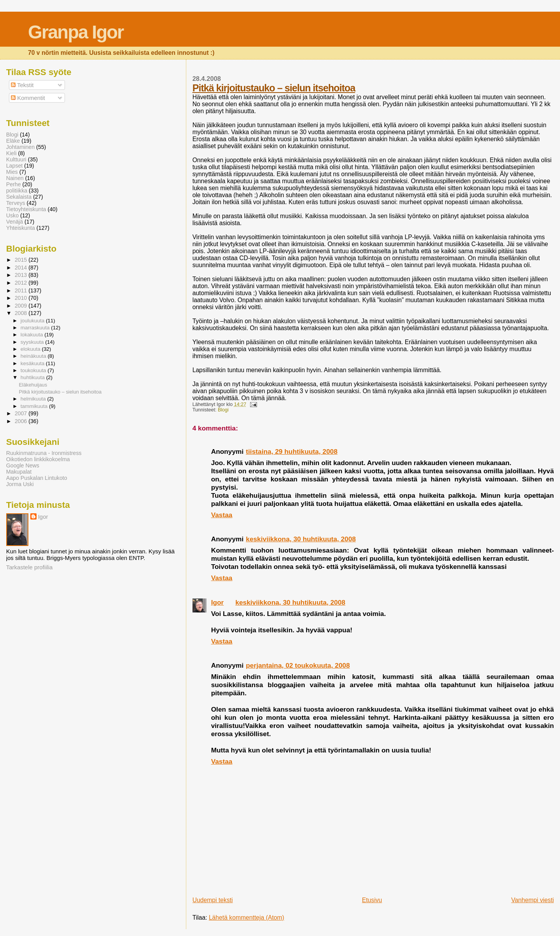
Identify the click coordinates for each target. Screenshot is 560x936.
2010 (22, 298)
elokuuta (31, 349)
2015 (22, 260)
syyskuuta (33, 342)
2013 (22, 275)
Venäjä (14, 222)
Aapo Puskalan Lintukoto (36, 478)
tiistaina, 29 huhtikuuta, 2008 (292, 451)
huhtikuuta (33, 377)
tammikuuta (35, 406)
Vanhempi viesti (532, 900)
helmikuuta (34, 399)
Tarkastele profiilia (29, 567)
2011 (22, 290)
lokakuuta (32, 335)
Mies (12, 172)
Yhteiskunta (20, 228)
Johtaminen (20, 147)
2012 (22, 283)
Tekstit (22, 85)
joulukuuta (33, 321)
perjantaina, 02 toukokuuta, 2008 (298, 665)
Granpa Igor (75, 32)
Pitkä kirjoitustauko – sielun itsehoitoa (273, 87)
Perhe (13, 184)
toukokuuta (34, 370)
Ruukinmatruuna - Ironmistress (44, 453)
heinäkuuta (34, 356)
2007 (22, 413)
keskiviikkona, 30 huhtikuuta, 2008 (301, 539)
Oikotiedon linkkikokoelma (38, 459)
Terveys (15, 203)
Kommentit (28, 97)
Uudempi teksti (212, 900)
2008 (22, 313)
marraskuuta (36, 328)
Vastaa (222, 515)
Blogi (223, 410)
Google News (22, 465)
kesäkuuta (33, 363)
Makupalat (19, 472)
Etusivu (372, 900)
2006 (22, 421)
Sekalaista (19, 197)
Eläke (13, 141)
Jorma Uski (20, 484)
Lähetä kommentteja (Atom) (246, 917)
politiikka (16, 190)
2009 (22, 306)
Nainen (15, 178)
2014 (22, 267)
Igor (217, 602)
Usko (12, 215)
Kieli (11, 153)
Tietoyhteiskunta (26, 209)
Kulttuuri (16, 159)
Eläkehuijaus (33, 385)
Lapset (14, 166)
